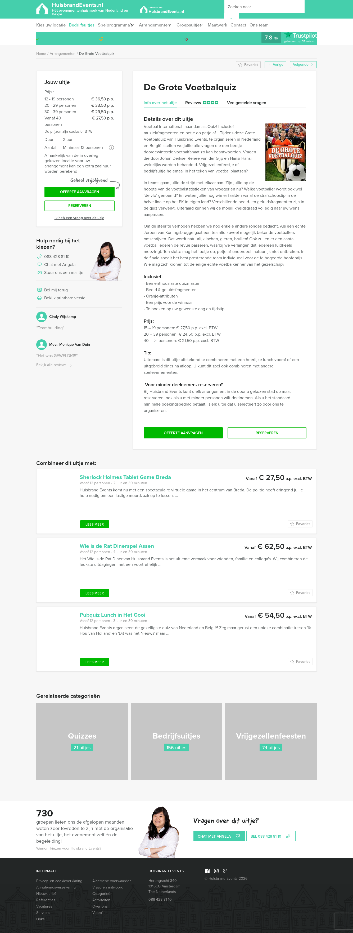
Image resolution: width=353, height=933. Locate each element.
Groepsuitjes (196, 25)
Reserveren (79, 208)
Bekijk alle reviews (54, 368)
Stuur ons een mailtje (59, 275)
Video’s (98, 913)
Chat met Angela (55, 267)
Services (43, 913)
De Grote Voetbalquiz (96, 53)
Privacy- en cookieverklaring (59, 881)
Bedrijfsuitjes (82, 25)
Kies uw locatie (50, 25)
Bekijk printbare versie (60, 300)
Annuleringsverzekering (56, 887)
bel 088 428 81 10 (271, 836)
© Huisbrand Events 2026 (226, 878)
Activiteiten (101, 900)
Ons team (271, 25)
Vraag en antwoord (107, 887)
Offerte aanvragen (79, 193)
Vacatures (44, 906)
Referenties (45, 900)
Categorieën (102, 893)
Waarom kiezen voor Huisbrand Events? (68, 848)
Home (41, 53)
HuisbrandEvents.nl (95, 9)
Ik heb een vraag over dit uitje (79, 220)
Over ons (100, 906)
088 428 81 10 (296, 38)
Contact (249, 25)
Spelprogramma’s (116, 25)
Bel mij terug (52, 293)
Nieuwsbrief (46, 893)
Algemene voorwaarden (112, 881)
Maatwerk (227, 25)
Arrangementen (159, 25)
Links (40, 919)
